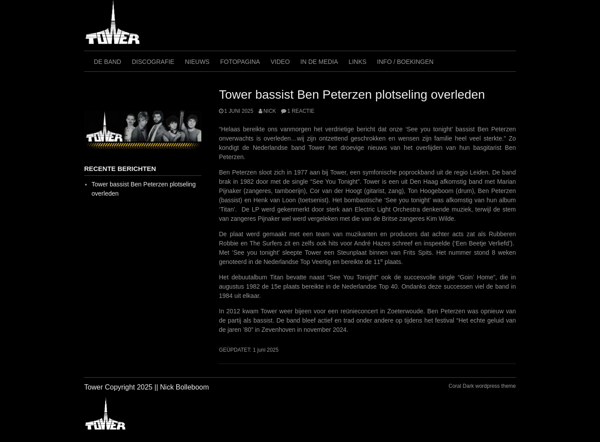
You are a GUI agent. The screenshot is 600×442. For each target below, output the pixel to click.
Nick (269, 111)
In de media (319, 61)
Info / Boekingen (405, 61)
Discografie (153, 61)
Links (357, 61)
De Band (107, 61)
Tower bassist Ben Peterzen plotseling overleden (352, 94)
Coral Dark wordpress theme (482, 386)
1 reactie (300, 111)
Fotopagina (240, 61)
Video (280, 61)
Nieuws (197, 61)
